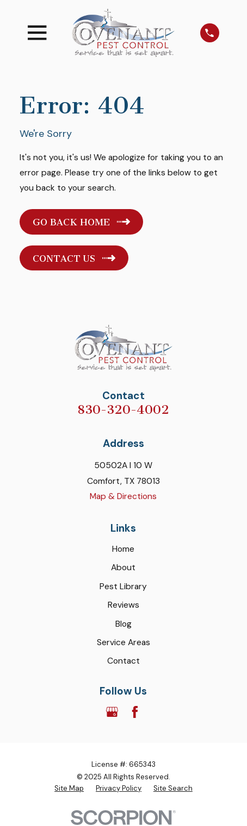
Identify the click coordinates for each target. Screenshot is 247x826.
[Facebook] (135, 712)
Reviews (123, 604)
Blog (123, 623)
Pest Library (123, 586)
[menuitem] (69, 788)
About (123, 567)
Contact (123, 660)
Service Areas (123, 642)
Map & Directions (123, 496)
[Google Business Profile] (112, 712)
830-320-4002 (123, 409)
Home (123, 548)
